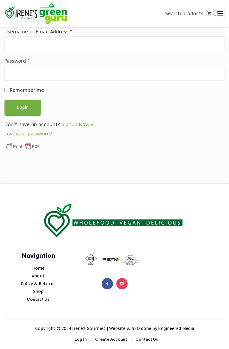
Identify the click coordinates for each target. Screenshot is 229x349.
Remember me (24, 90)
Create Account (111, 339)
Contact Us (38, 299)
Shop (38, 291)
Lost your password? (28, 134)
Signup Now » (77, 124)
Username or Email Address (38, 32)
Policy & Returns (38, 283)
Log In (81, 339)
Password (17, 61)
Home (38, 268)
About (38, 276)
